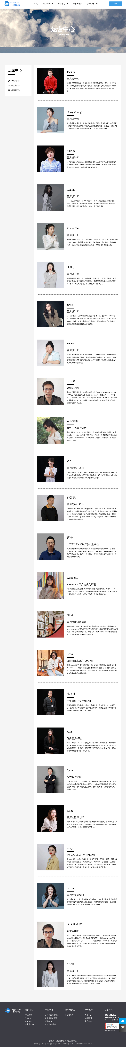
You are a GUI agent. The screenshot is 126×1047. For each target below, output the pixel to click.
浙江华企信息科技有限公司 (51, 1044)
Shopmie (28, 1018)
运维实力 (48, 1021)
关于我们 (92, 4)
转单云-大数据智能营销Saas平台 (63, 1041)
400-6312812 (110, 1015)
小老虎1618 (29, 1024)
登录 (115, 4)
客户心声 (88, 1021)
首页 (36, 4)
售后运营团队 (14, 85)
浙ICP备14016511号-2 (84, 1044)
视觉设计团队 (14, 90)
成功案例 (88, 1018)
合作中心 (63, 4)
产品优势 (48, 4)
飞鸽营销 (28, 1015)
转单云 (72, 1044)
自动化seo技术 (50, 1024)
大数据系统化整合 (52, 1015)
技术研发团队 (14, 81)
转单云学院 (77, 4)
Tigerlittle (28, 1021)
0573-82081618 (112, 1017)
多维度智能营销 (51, 1018)
